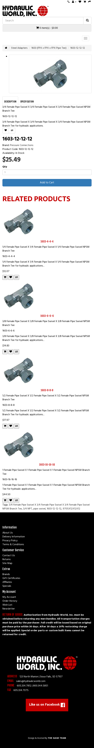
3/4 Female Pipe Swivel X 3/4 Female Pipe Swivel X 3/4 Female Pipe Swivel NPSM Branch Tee (46, 507)
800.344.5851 (40, 686)
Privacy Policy (10, 541)
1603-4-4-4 (47, 241)
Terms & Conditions (13, 544)
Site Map (7, 563)
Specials (6, 586)
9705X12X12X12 (71, 509)
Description (10, 101)
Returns (6, 559)
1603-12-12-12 (77, 48)
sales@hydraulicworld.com (30, 681)
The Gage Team (57, 738)
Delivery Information (13, 537)
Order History (9, 601)
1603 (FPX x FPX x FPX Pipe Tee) (48, 48)
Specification (27, 101)
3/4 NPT (27, 509)
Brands (6, 574)
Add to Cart (47, 182)
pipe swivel (39, 509)
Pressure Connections (21, 145)
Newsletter (8, 609)
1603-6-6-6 (47, 315)
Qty (4, 167)
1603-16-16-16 (47, 464)
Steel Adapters (19, 48)
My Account (9, 597)
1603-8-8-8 (47, 390)
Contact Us (8, 555)
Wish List (7, 605)
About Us (7, 533)
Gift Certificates (11, 578)
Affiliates (7, 582)
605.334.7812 (24, 686)
